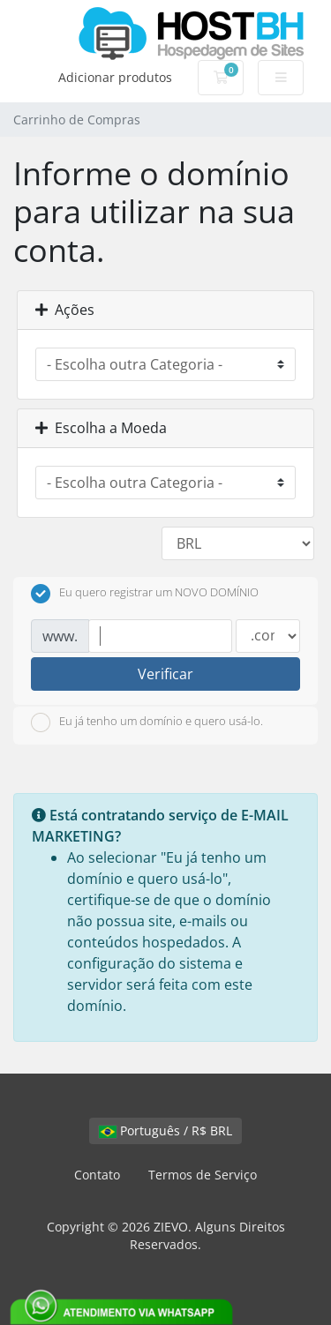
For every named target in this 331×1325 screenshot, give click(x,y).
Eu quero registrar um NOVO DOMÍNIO (145, 593)
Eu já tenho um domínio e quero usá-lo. (147, 722)
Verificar (165, 674)
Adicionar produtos (115, 77)
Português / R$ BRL (165, 1130)
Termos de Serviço (202, 1174)
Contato (97, 1174)
